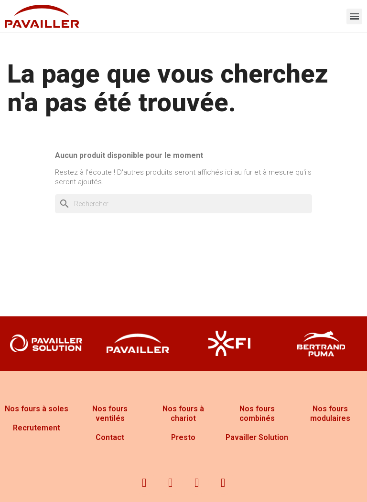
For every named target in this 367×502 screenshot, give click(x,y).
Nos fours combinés (257, 413)
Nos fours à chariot (183, 413)
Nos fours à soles (36, 408)
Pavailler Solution (257, 437)
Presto (183, 437)
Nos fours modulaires (330, 413)
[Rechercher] (183, 203)
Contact (110, 437)
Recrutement (36, 427)
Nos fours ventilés (110, 413)
